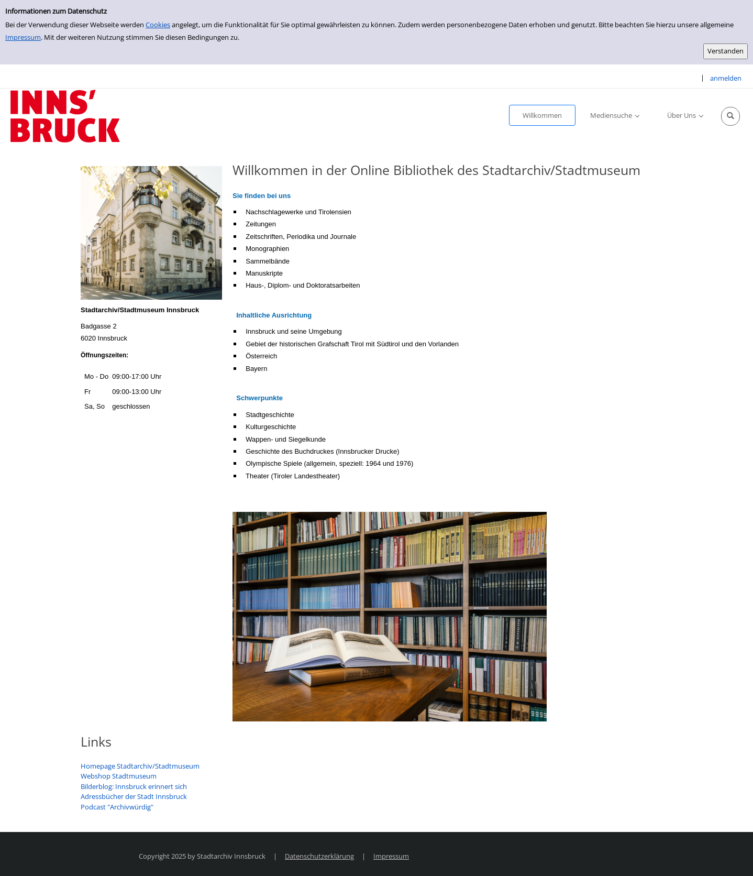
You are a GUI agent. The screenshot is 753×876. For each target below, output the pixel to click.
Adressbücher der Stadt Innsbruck (134, 796)
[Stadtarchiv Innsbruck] (65, 115)
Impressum (23, 37)
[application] (614, 115)
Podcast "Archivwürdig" (117, 807)
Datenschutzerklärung (319, 856)
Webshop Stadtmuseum (119, 776)
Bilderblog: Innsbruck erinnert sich (134, 786)
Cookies (158, 24)
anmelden (725, 78)
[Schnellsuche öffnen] (730, 116)
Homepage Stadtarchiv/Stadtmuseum (140, 766)
